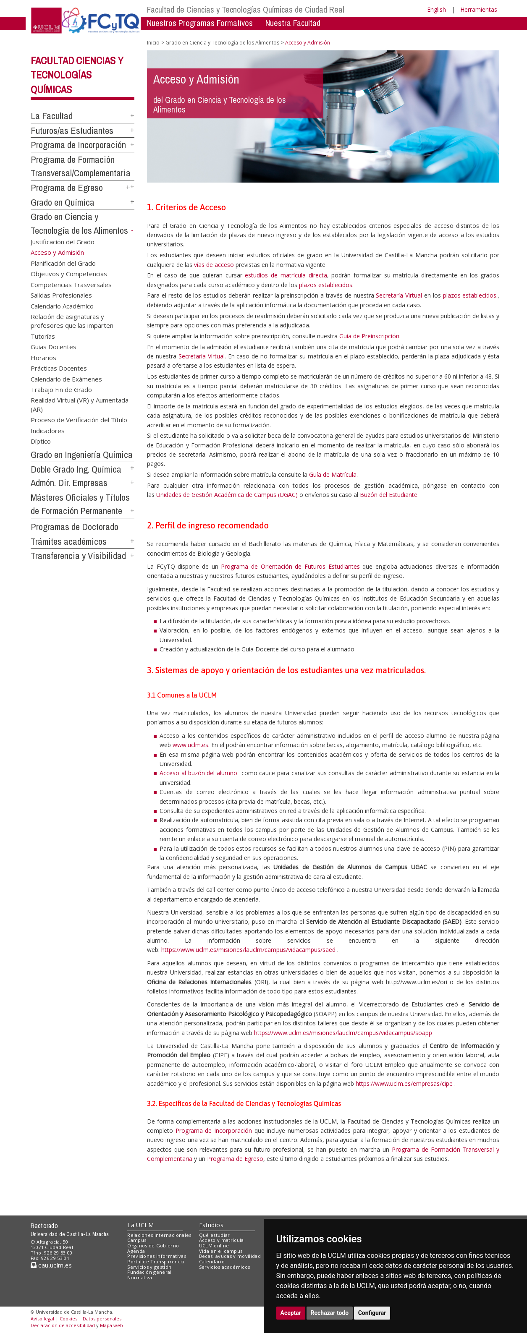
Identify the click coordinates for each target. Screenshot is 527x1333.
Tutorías (43, 336)
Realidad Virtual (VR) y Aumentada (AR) (79, 404)
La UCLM (140, 1225)
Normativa (139, 1277)
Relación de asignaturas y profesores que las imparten (72, 320)
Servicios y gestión (149, 1267)
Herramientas (478, 9)
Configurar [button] (372, 1312)
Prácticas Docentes (59, 368)
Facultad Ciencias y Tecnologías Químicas (77, 75)
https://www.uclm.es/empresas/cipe (404, 1083)
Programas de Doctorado (74, 526)
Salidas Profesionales (61, 295)
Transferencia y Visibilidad (78, 555)
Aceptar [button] (291, 1312)
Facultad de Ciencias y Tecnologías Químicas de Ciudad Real (245, 9)
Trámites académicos (69, 541)
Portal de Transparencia (156, 1261)
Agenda (136, 1251)
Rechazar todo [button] (330, 1312)
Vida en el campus (221, 1251)
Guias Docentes (53, 346)
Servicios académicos (224, 1267)
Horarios (43, 357)
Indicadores (48, 430)
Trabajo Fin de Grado (61, 389)
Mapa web (111, 1325)
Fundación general (149, 1272)
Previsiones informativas (156, 1256)
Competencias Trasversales (71, 284)
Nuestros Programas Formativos (200, 23)
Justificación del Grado (62, 242)
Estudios (211, 1225)
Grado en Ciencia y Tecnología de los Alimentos (222, 42)
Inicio (153, 42)
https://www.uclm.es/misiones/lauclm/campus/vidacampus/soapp (343, 1033)
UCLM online (214, 1245)
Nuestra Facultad (292, 23)
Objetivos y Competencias (69, 273)
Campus (136, 1240)
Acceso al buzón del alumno (198, 773)
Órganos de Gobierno (153, 1245)
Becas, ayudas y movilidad (230, 1256)
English (436, 9)
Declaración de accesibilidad (63, 1325)
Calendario (212, 1261)
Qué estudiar (214, 1235)
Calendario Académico (62, 305)
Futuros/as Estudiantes (72, 130)
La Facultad (52, 116)
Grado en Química (62, 202)
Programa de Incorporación (78, 145)
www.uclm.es (190, 745)
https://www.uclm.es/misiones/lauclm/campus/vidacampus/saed (248, 950)
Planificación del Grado (63, 263)
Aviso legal (42, 1318)
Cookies (68, 1318)
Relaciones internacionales (159, 1235)
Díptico (41, 441)
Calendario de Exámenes (66, 378)
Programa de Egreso (67, 187)
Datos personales (102, 1318)
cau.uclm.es (51, 1265)
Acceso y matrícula (221, 1240)
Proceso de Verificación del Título (79, 420)
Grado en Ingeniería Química (82, 454)
